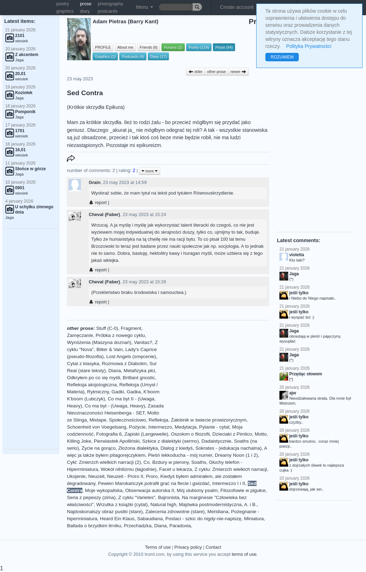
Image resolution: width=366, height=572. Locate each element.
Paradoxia (180, 525)
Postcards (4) (133, 56)
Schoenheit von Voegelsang (96, 427)
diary (85, 11)
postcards (108, 11)
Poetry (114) (199, 47)
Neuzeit (96, 476)
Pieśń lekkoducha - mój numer (180, 455)
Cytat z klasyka (83, 363)
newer (239, 71)
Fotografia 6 (109, 434)
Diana (114, 370)
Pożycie (137, 427)
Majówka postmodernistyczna (210, 504)
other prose (216, 71)
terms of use (244, 554)
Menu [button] (144, 7)
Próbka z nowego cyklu (120, 335)
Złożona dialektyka (138, 448)
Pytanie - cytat (214, 427)
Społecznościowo (127, 420)
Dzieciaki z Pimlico (232, 434)
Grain (94, 182)
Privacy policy (188, 547)
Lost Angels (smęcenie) (131, 356)
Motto (261, 434)
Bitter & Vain (109, 349)
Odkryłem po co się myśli (93, 377)
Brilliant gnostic (139, 377)
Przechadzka (138, 525)
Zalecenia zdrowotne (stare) (175, 511)
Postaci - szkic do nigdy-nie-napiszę (203, 518)
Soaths (198, 462)
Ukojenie (76, 476)
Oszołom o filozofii (190, 434)
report (98, 202)
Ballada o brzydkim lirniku (94, 525)
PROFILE (103, 47)
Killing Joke (79, 441)
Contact (213, 547)
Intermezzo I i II (228, 483)
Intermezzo (160, 427)
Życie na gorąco (99, 448)
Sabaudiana (150, 518)
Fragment (131, 328)
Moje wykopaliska (104, 490)
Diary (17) (158, 56)
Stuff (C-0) (107, 328)
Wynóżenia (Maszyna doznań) (99, 342)
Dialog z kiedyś (176, 448)
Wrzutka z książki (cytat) (122, 504)
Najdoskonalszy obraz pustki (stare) (105, 511)
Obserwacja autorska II (149, 490)
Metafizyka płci (139, 370)
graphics (65, 11)
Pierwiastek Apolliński (117, 441)
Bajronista (168, 497)
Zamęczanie (80, 335)
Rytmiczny (98, 391)
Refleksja (158, 420)
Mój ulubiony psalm (197, 490)
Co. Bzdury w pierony (166, 462)
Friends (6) (149, 47)
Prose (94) (224, 47)
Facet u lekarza (175, 469)
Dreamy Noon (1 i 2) (236, 455)
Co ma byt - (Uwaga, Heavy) (115, 405)
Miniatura (254, 518)
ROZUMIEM (282, 57)
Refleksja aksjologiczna (91, 384)
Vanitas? (143, 342)
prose (86, 3)
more (149, 171)
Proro (152, 476)
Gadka (134, 391)
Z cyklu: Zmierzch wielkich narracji (231, 469)
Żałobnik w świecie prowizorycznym (209, 420)
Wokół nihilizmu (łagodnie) (128, 469)
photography (110, 3)
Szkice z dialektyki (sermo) (170, 441)
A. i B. (250, 504)
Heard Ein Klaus (117, 518)
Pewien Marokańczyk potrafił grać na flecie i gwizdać (153, 483)
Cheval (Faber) (104, 214)
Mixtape (97, 420)
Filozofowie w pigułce (242, 490)
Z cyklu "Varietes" (136, 497)
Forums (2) (173, 47)
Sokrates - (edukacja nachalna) (228, 448)
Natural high (163, 504)
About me (125, 47)
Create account (236, 7)
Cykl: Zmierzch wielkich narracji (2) (104, 462)
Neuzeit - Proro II (125, 476)
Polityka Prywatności (308, 46)
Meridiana (217, 511)
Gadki (118, 391)
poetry (62, 3)
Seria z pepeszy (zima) (91, 497)
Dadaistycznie (217, 441)
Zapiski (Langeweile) (146, 434)
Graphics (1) (105, 56)
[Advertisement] (31, 339)
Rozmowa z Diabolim (124, 363)
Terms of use (158, 547)
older (195, 71)
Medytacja (185, 427)
